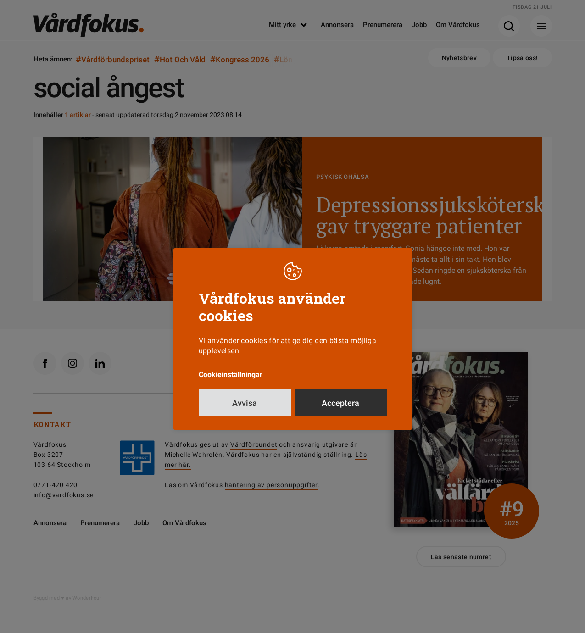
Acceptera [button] (340, 403)
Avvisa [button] (244, 403)
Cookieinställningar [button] (230, 374)
